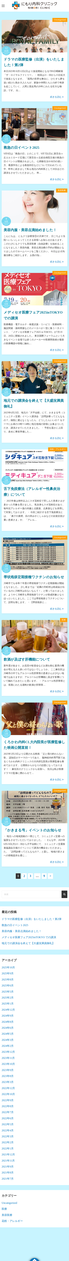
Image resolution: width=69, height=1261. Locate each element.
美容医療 (62, 190)
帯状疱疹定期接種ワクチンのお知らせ (34, 577)
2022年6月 (8, 1118)
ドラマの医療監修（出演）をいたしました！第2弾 (31, 919)
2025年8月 (8, 979)
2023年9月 (8, 1070)
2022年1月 (8, 1148)
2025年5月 (8, 991)
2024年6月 (8, 1027)
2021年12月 (8, 1154)
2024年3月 (8, 1039)
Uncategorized (60, 20)
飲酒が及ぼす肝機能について (27, 659)
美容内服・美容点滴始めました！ (30, 230)
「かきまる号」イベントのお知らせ (32, 830)
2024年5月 (8, 1033)
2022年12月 (8, 1088)
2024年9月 (8, 1015)
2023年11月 (8, 1058)
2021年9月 (8, 1166)
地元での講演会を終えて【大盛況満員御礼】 (28, 943)
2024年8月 (8, 1021)
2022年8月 (8, 1106)
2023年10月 (8, 1064)
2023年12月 (8, 1051)
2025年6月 (8, 985)
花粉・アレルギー (58, 449)
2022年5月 (8, 1124)
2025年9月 (8, 973)
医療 (64, 620)
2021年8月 (8, 1172)
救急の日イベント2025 (21, 148)
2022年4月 (8, 1130)
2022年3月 (8, 1136)
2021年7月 (8, 1178)
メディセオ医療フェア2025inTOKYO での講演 (29, 937)
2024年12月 (8, 1009)
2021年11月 (8, 1160)
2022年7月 (8, 1112)
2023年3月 (8, 1082)
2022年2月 (8, 1142)
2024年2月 (8, 1045)
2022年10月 (8, 1094)
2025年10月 (8, 967)
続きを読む (57, 97)
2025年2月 (8, 997)
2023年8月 (8, 1076)
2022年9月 (8, 1100)
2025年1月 (8, 1003)
